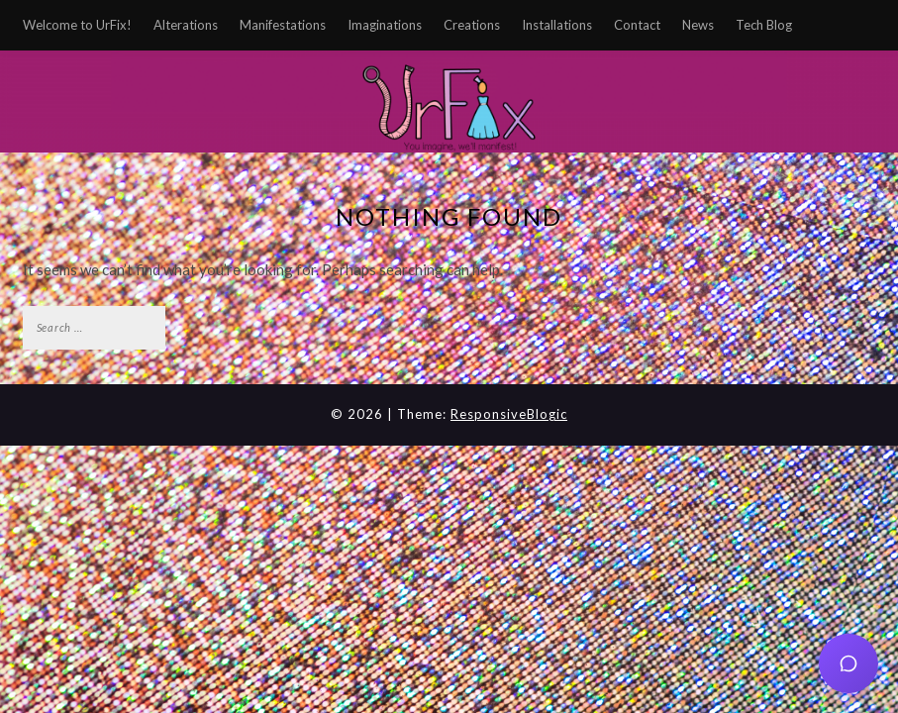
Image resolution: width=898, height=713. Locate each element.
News (698, 25)
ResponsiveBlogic (508, 414)
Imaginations (385, 25)
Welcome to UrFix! (77, 25)
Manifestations (283, 25)
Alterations (185, 25)
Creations (472, 25)
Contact (637, 25)
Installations (557, 25)
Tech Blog (764, 25)
